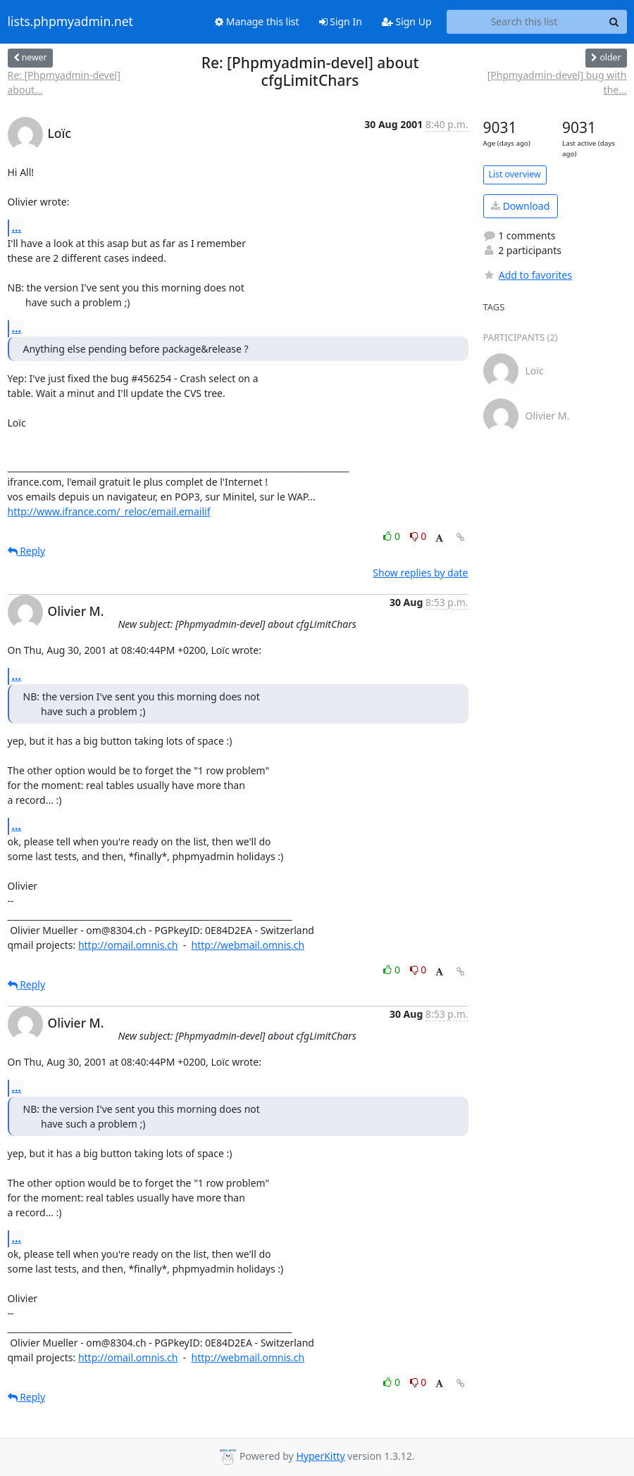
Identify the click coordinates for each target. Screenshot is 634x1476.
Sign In (340, 21)
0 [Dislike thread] (418, 536)
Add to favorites (527, 275)
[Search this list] (524, 22)
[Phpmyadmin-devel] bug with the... (557, 82)
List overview (515, 174)
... (17, 227)
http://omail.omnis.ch (128, 945)
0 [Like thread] (392, 536)
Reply (27, 550)
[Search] (614, 22)
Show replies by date (420, 572)
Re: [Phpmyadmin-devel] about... (64, 82)
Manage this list (257, 21)
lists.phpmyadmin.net (70, 21)
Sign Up (407, 21)
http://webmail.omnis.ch (248, 945)
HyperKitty (320, 1456)
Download (520, 206)
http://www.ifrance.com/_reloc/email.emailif (109, 511)
